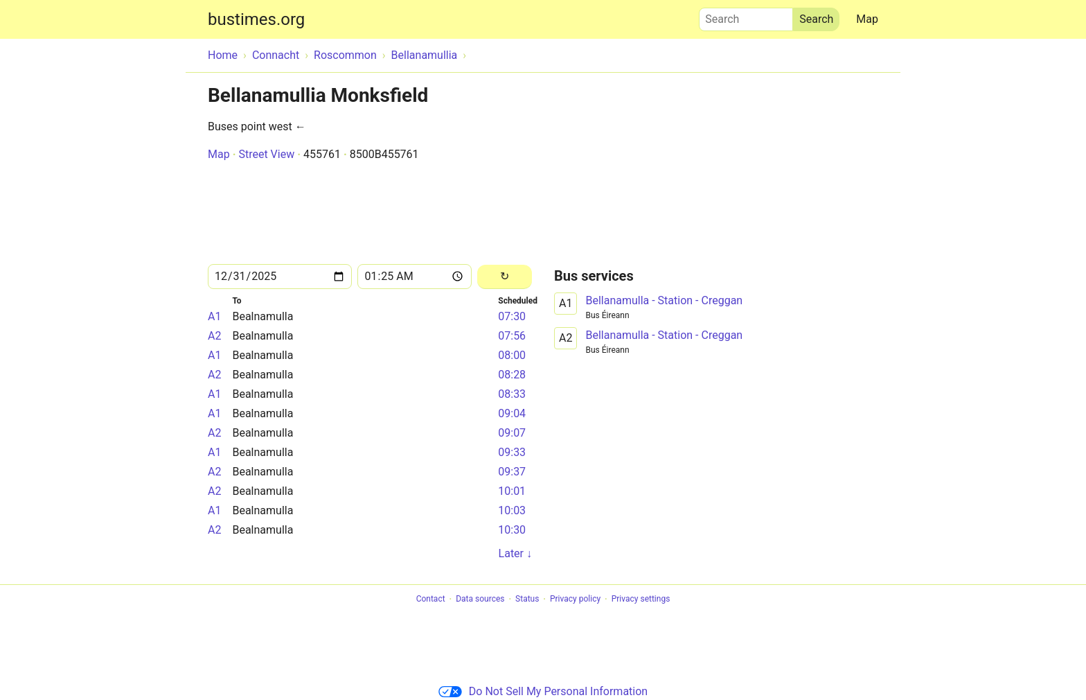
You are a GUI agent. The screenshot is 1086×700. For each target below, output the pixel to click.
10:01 (512, 491)
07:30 (512, 316)
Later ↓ (515, 553)
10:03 (512, 510)
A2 (214, 335)
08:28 (512, 374)
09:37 (512, 471)
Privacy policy (575, 599)
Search (746, 16)
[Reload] (504, 277)
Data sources (480, 599)
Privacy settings (641, 599)
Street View (266, 154)
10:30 (512, 529)
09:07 (512, 432)
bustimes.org (256, 19)
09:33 (512, 452)
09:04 (512, 413)
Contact (430, 599)
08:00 (512, 355)
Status (527, 599)
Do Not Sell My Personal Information (543, 691)
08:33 (512, 394)
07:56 (512, 335)
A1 (214, 316)
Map (867, 19)
